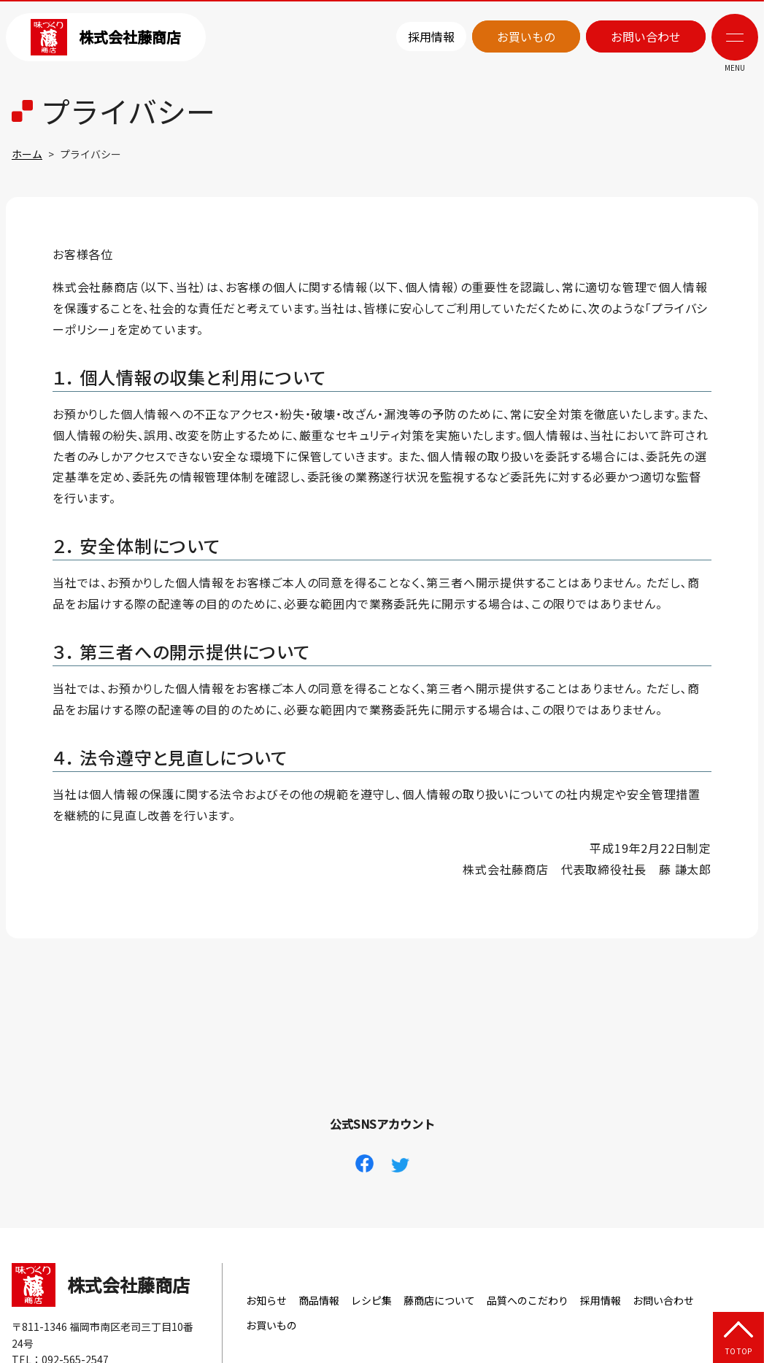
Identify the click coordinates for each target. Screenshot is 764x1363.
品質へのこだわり (527, 1300)
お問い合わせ (646, 36)
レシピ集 (371, 1300)
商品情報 (318, 1300)
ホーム (27, 154)
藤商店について (439, 1300)
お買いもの (526, 36)
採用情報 (431, 36)
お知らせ (266, 1300)
